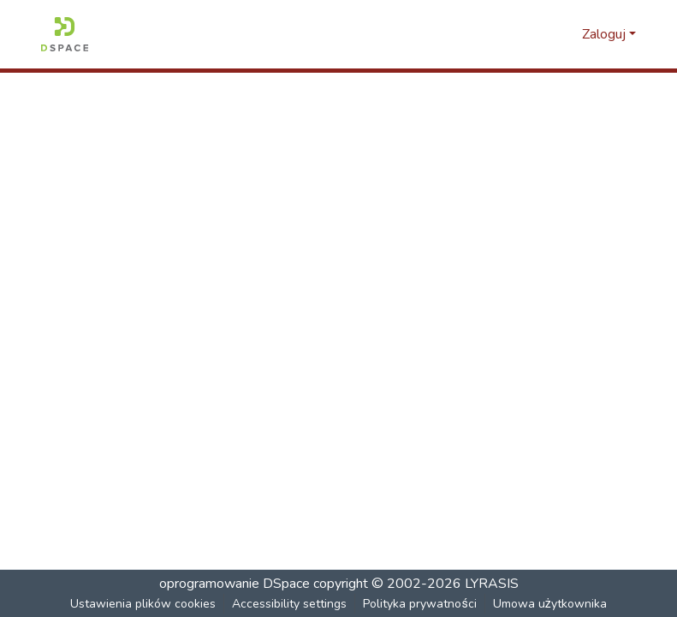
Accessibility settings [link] (290, 604)
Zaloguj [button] (605, 34)
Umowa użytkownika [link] (549, 604)
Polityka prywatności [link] (420, 604)
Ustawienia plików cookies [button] (144, 604)
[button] (64, 34)
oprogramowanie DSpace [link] (234, 583)
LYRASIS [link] (492, 583)
